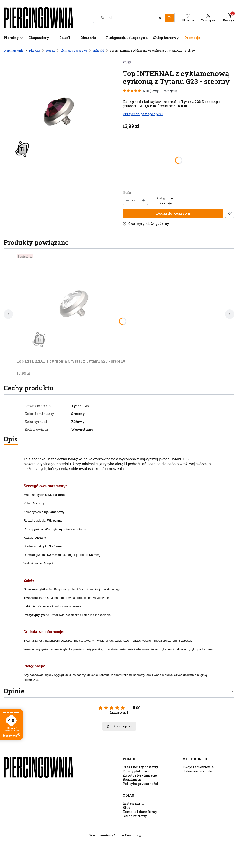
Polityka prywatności (140, 783)
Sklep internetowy (113, 835)
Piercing (34, 50)
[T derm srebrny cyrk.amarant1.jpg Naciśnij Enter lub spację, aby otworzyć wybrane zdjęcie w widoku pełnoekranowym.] (59, 112)
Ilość (127, 193)
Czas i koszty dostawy (140, 767)
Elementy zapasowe (74, 50)
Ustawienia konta (197, 771)
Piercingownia (13, 50)
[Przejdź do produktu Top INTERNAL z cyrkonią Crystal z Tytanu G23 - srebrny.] (75, 304)
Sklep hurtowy (135, 816)
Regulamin (132, 779)
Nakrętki (98, 50)
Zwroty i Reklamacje (140, 775)
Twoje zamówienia (198, 767)
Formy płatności (136, 771)
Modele (50, 50)
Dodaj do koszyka (173, 213)
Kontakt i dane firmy (140, 811)
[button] (169, 18)
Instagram (132, 803)
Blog (126, 807)
